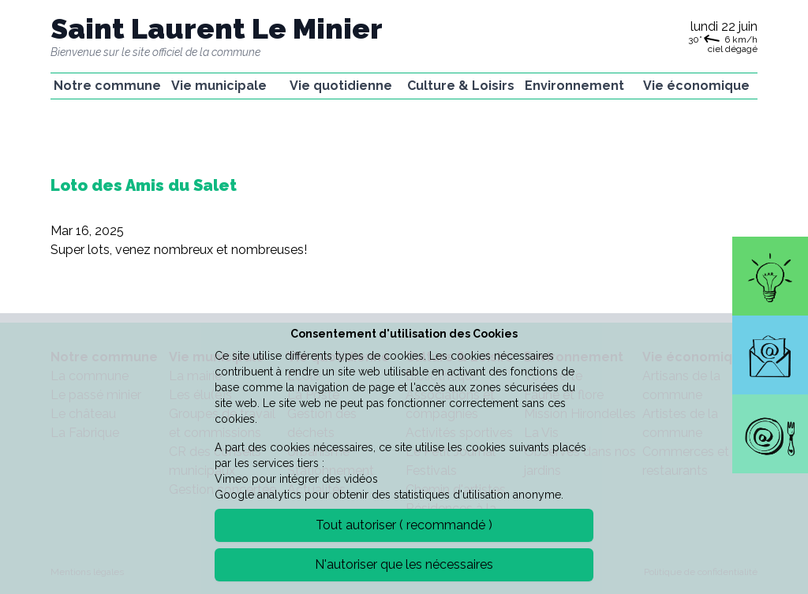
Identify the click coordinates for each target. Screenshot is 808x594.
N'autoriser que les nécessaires (404, 564)
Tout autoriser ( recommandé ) (404, 524)
